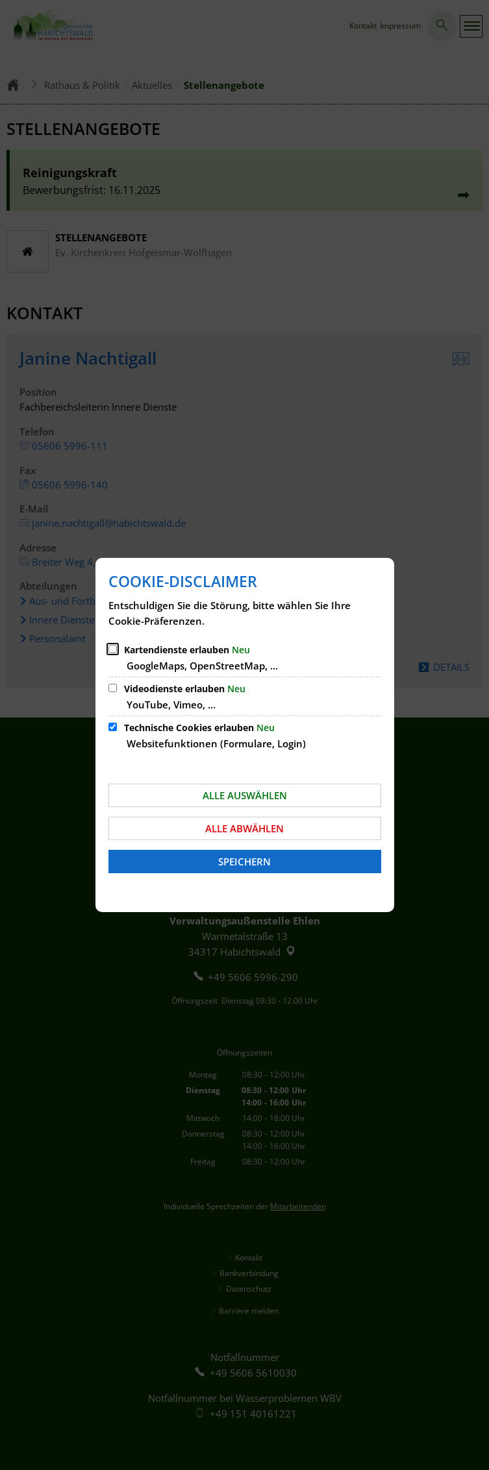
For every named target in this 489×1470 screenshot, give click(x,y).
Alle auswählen (245, 795)
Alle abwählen (244, 828)
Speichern (244, 861)
